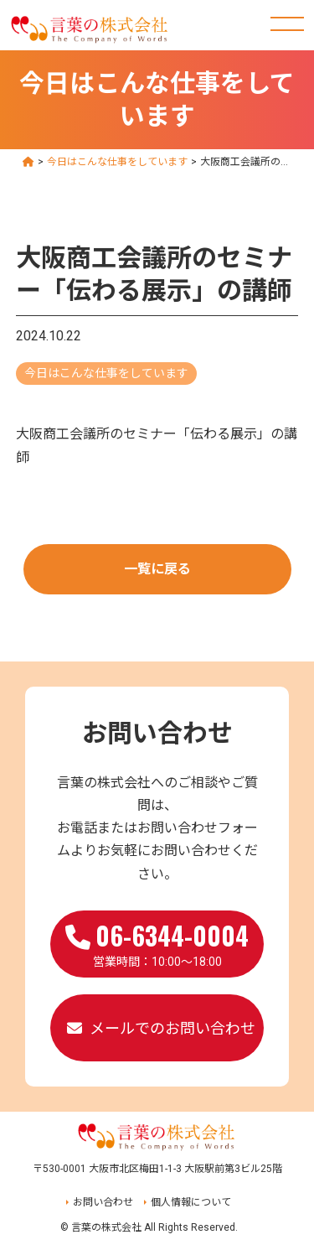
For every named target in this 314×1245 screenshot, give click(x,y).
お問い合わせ (103, 1202)
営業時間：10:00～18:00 (157, 942)
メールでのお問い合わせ (172, 1028)
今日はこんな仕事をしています (106, 373)
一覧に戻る (157, 569)
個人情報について (191, 1202)
